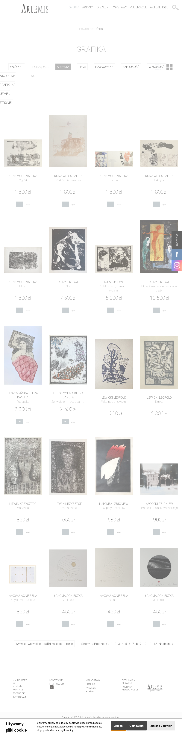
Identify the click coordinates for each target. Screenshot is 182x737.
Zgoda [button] (118, 725)
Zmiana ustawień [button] (161, 725)
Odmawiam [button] (136, 725)
